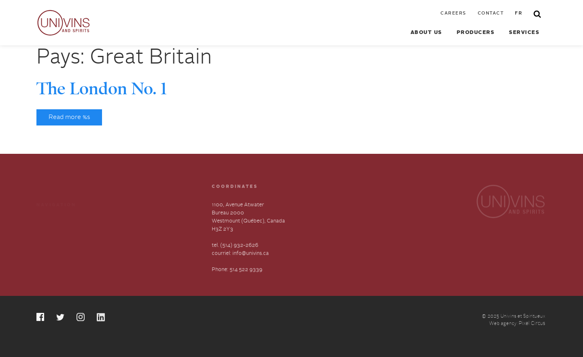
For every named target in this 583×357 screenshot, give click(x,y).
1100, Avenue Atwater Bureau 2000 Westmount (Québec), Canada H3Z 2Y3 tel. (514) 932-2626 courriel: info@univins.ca (248, 229)
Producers (476, 32)
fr (518, 13)
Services (524, 32)
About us (426, 32)
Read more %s (69, 117)
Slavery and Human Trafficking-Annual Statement (152, 239)
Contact (491, 13)
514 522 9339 (246, 269)
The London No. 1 (101, 88)
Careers (453, 13)
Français (46, 258)
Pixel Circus (532, 324)
